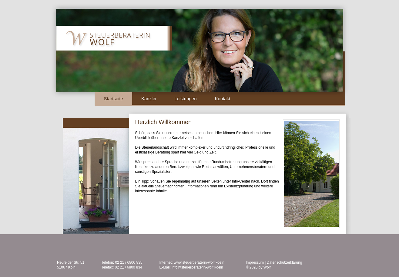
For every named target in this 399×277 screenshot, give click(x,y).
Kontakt (222, 98)
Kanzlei (148, 98)
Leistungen (185, 98)
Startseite (113, 98)
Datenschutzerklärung (284, 262)
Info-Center (241, 181)
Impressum (255, 262)
